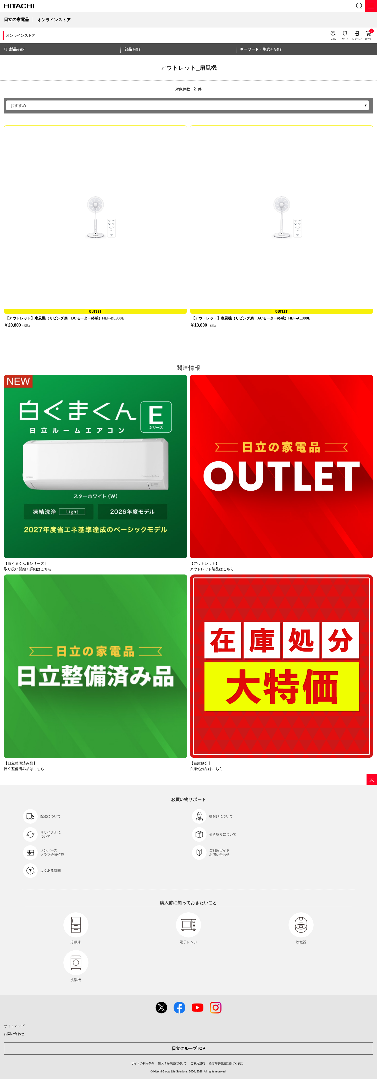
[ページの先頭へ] (372, 779)
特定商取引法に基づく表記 (226, 1063)
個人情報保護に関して (172, 1063)
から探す (261, 49)
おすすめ (18, 105)
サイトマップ (14, 1026)
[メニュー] (371, 6)
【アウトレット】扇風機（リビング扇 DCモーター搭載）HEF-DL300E (64, 318)
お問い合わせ (14, 1034)
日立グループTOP (189, 1048)
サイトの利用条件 (142, 1063)
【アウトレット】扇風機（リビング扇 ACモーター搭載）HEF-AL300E (250, 318)
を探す (14, 49)
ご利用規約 (198, 1063)
